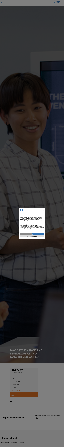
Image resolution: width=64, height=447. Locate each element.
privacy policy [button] (29, 228)
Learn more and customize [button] (32, 236)
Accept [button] (38, 233)
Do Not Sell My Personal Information (31, 225)
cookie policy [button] (36, 219)
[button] (44, 210)
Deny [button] (26, 233)
